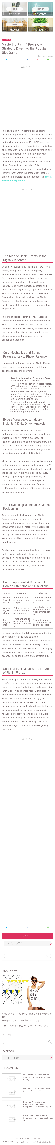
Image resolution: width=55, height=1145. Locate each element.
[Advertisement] (27, 97)
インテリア (6, 39)
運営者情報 (37, 1138)
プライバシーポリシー (21, 1138)
